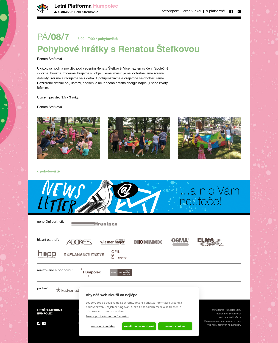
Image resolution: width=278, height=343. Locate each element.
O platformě (215, 11)
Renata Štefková (49, 107)
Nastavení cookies (103, 326)
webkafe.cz (235, 318)
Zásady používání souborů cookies (107, 316)
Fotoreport (170, 11)
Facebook (231, 11)
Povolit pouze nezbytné (139, 326)
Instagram (238, 11)
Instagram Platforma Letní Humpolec (44, 323)
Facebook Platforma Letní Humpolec (38, 323)
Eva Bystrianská (232, 314)
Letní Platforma (86, 6)
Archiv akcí (192, 11)
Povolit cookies (175, 326)
